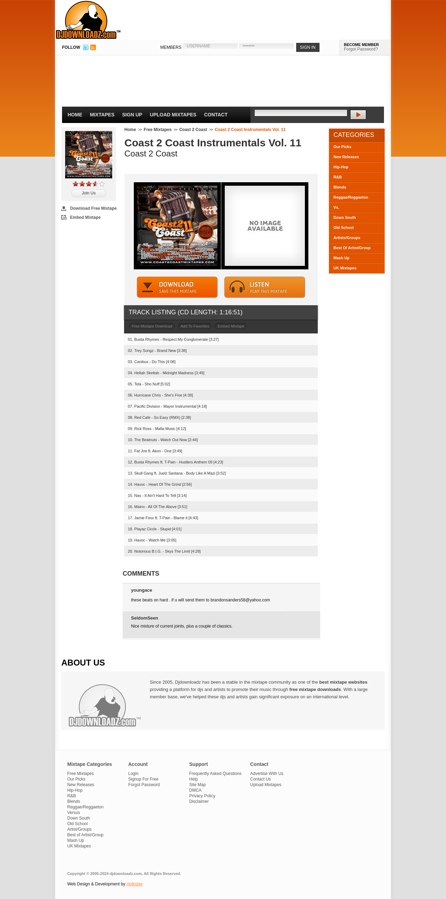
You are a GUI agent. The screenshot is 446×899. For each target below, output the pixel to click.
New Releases (346, 157)
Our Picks (342, 147)
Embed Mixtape (85, 217)
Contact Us (260, 779)
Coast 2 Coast (193, 129)
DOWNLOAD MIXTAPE (177, 287)
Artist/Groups (79, 829)
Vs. (336, 207)
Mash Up (341, 258)
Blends (339, 187)
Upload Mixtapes (173, 114)
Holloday (134, 884)
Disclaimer (199, 801)
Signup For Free (143, 779)
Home (75, 114)
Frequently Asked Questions (215, 773)
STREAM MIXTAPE (264, 287)
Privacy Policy (202, 795)
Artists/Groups (346, 238)
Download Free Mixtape (93, 208)
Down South (344, 217)
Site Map (197, 784)
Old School (343, 227)
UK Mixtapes (344, 268)
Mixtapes (102, 114)
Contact (216, 114)
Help (193, 779)
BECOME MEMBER (361, 45)
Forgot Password (144, 784)
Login (133, 773)
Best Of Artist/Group (352, 248)
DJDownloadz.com (88, 20)
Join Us (88, 193)
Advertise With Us (266, 773)
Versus (73, 812)
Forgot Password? (361, 49)
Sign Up (132, 114)
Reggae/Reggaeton (350, 197)
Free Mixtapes (157, 129)
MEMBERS (171, 47)
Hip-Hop (340, 167)
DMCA (195, 790)
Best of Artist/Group (85, 834)
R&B (337, 177)
